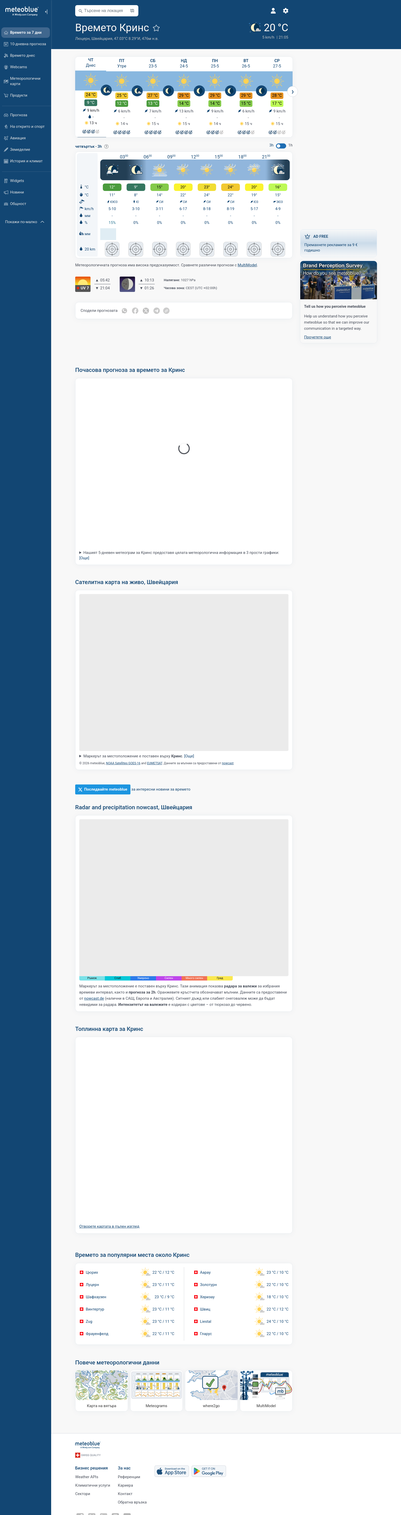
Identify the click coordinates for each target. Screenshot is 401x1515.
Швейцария (101, 38)
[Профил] (273, 11)
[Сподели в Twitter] (146, 311)
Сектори (82, 1494)
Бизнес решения (91, 1468)
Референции (129, 1477)
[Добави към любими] (156, 27)
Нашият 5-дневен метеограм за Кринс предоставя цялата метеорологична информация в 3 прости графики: (179, 556)
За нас (124, 1468)
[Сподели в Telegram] (156, 311)
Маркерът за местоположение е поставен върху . (138, 757)
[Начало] (20, 11)
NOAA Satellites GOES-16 (123, 764)
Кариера (125, 1486)
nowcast (227, 764)
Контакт (125, 1494)
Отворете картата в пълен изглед (109, 1227)
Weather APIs (86, 1477)
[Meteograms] (156, 1391)
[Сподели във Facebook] (135, 311)
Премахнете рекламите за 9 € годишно (338, 243)
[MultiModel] (266, 1391)
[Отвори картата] (132, 10)
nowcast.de (94, 999)
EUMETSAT (154, 764)
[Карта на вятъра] (101, 1391)
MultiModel (247, 266)
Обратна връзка (132, 1503)
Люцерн (82, 38)
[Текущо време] (268, 31)
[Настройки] (285, 11)
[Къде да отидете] (211, 1391)
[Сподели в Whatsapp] (124, 311)
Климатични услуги (92, 1486)
